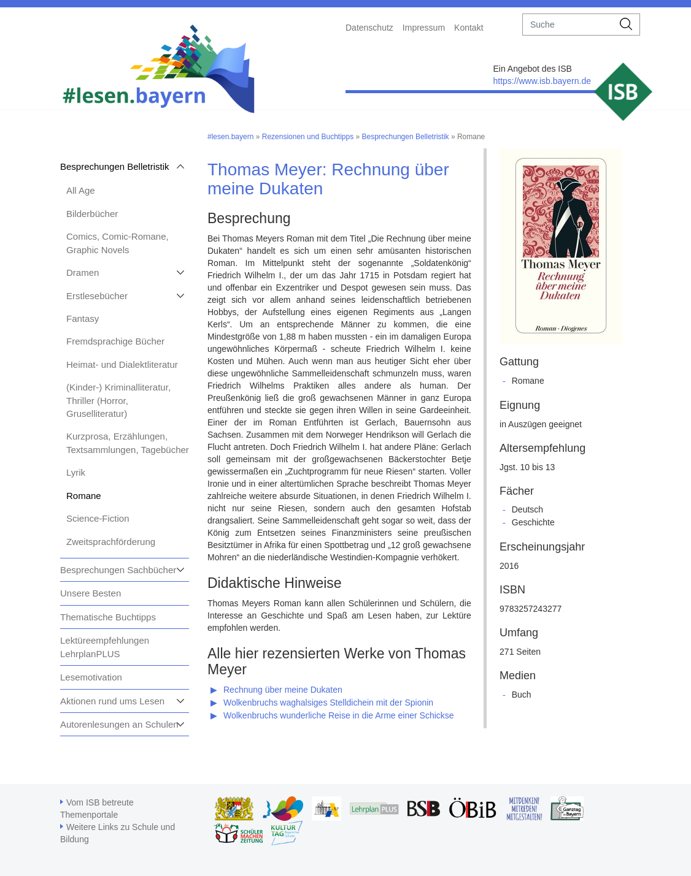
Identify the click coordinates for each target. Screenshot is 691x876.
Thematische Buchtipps (108, 617)
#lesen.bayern (230, 136)
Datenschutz (369, 27)
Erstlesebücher (97, 296)
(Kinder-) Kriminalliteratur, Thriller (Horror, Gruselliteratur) (118, 400)
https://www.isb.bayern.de (542, 81)
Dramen (82, 272)
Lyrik (75, 472)
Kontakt (468, 27)
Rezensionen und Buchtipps (307, 136)
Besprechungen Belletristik (114, 166)
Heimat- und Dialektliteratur (122, 364)
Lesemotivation (91, 677)
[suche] (568, 24)
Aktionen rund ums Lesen (112, 701)
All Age (80, 190)
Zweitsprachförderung (110, 541)
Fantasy (82, 318)
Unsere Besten (90, 593)
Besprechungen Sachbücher (118, 570)
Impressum (424, 27)
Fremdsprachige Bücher (115, 341)
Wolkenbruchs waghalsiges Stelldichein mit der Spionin (328, 702)
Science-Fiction (97, 518)
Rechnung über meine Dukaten (282, 690)
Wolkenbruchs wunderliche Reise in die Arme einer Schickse (338, 715)
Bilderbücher (92, 213)
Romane (83, 495)
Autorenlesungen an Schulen (119, 724)
